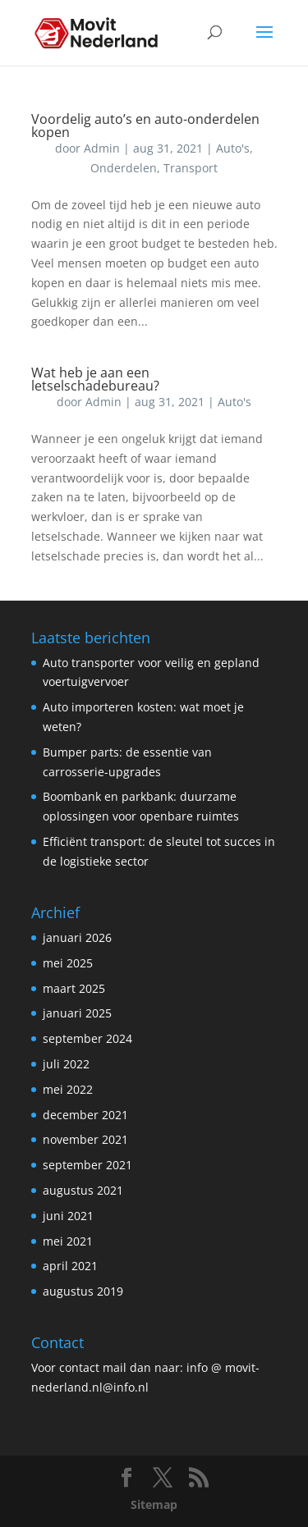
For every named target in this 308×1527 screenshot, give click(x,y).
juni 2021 (68, 1215)
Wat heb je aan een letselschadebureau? (95, 379)
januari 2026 (77, 937)
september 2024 (87, 1038)
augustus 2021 (83, 1190)
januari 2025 (77, 1013)
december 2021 (85, 1114)
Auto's (233, 148)
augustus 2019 (83, 1291)
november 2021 (85, 1139)
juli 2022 (66, 1064)
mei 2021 (68, 1241)
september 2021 (87, 1165)
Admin (102, 148)
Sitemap (154, 1504)
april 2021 (70, 1265)
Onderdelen (123, 168)
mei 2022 (68, 1089)
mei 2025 (68, 963)
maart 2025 (74, 988)
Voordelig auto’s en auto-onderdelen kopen (145, 125)
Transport (190, 168)
